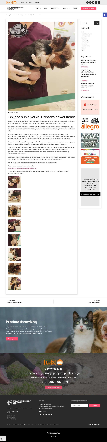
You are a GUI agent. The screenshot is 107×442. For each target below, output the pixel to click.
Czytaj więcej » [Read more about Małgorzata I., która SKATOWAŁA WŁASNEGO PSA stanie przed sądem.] (85, 81)
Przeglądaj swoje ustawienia (90, 194)
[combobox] (87, 23)
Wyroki (83, 50)
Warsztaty (85, 40)
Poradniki (37, 2)
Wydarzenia (86, 42)
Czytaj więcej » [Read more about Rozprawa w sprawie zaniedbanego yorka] (85, 90)
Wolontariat (29, 2)
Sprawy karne (86, 46)
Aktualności (16, 15)
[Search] (96, 23)
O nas (38, 8)
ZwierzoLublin (86, 36)
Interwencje (55, 8)
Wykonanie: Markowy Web (94, 424)
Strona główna (9, 15)
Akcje (45, 8)
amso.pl (53, 436)
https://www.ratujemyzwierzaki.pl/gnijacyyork (22, 168)
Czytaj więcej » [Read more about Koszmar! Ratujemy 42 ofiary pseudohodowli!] (85, 67)
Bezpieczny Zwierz (87, 34)
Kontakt (75, 8)
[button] (105, 15)
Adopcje (66, 8)
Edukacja (22, 2)
